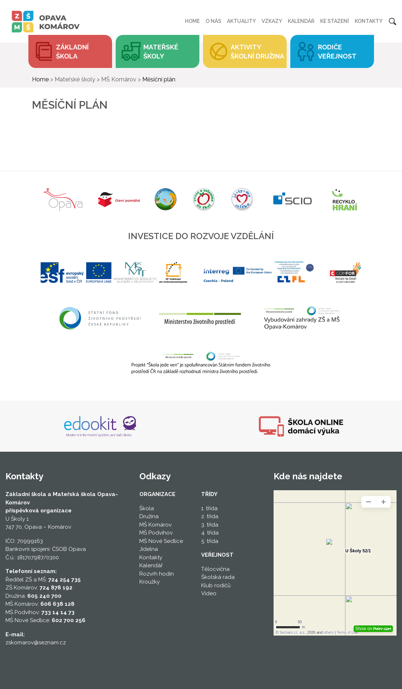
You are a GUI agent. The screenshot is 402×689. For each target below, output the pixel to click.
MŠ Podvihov (156, 532)
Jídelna (148, 549)
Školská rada (218, 577)
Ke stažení (334, 21)
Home (192, 21)
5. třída (209, 541)
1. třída (209, 508)
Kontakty (368, 21)
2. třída (209, 516)
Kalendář (301, 21)
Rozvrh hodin (156, 574)
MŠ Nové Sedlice (161, 541)
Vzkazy (272, 21)
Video (208, 593)
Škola (146, 508)
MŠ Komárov (155, 524)
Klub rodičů (216, 585)
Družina (149, 516)
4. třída (210, 532)
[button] (157, 51)
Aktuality (241, 21)
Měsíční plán (158, 79)
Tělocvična (215, 569)
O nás (213, 21)
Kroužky (149, 582)
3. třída (209, 524)
